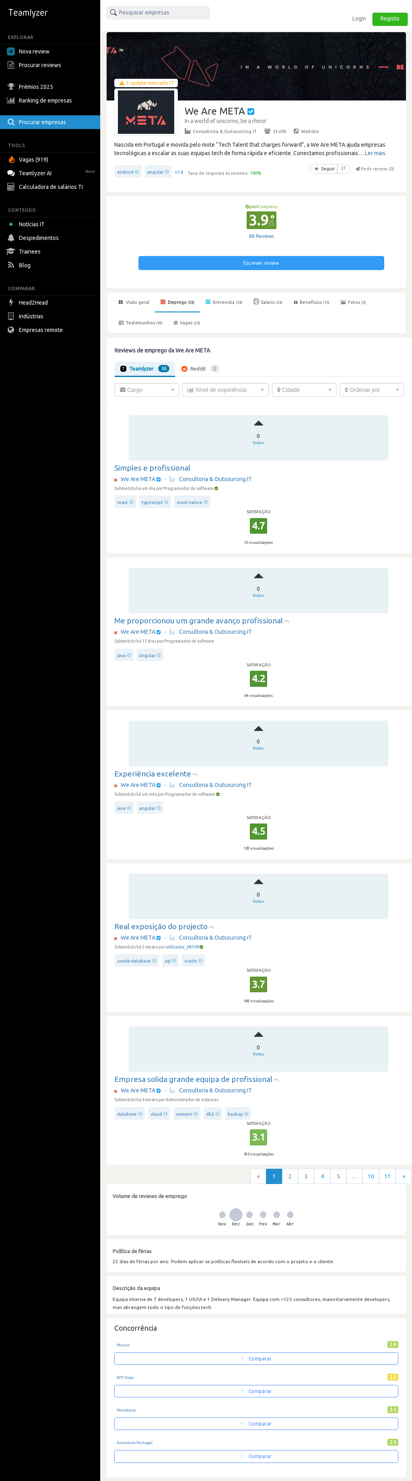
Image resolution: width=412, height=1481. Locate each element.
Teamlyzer (144, 368)
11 (387, 1176)
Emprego (177, 302)
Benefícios (312, 302)
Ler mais (375, 153)
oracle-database (134, 961)
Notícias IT (27, 224)
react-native (189, 502)
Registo (390, 18)
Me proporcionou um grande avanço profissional (198, 620)
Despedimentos (34, 238)
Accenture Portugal (134, 1442)
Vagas (187, 322)
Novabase (126, 1410)
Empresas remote (36, 330)
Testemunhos (141, 322)
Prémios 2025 (31, 87)
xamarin (184, 1114)
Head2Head (28, 302)
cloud (156, 1114)
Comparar (256, 1358)
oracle (191, 961)
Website (306, 131)
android (125, 172)
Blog (20, 265)
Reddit (200, 368)
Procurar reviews (35, 65)
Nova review (28, 51)
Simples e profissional (152, 467)
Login (359, 18)
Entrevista (224, 302)
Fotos (353, 302)
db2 (210, 1114)
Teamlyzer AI (52, 172)
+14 (179, 172)
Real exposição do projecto (161, 926)
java (121, 655)
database (127, 1114)
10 (371, 1176)
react (122, 502)
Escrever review (261, 263)
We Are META (138, 479)
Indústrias (26, 316)
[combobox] (147, 390)
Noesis (123, 1345)
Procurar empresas (37, 122)
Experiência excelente (152, 773)
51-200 (275, 131)
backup (235, 1114)
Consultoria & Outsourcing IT (221, 131)
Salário (267, 301)
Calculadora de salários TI (46, 187)
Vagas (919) (28, 160)
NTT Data (125, 1377)
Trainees (25, 251)
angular (155, 172)
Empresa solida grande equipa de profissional (193, 1079)
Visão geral (134, 302)
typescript (152, 502)
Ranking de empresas (40, 100)
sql (168, 961)
